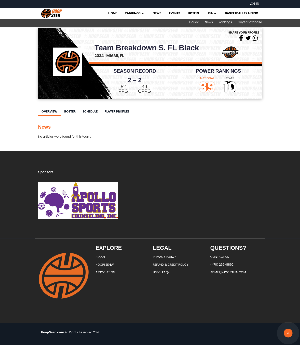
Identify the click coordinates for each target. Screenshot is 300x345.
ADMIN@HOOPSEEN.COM (228, 272)
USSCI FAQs (161, 272)
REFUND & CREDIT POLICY (170, 264)
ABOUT (100, 257)
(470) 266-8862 (221, 264)
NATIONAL (207, 78)
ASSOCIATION (105, 272)
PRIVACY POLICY (164, 257)
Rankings (134, 13)
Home (112, 13)
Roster (70, 111)
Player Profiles (116, 111)
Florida (194, 22)
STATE (230, 78)
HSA (212, 13)
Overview (49, 111)
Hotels (193, 13)
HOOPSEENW (104, 264)
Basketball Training (241, 13)
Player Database (250, 22)
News (156, 13)
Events (174, 13)
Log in (254, 3)
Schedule (90, 111)
